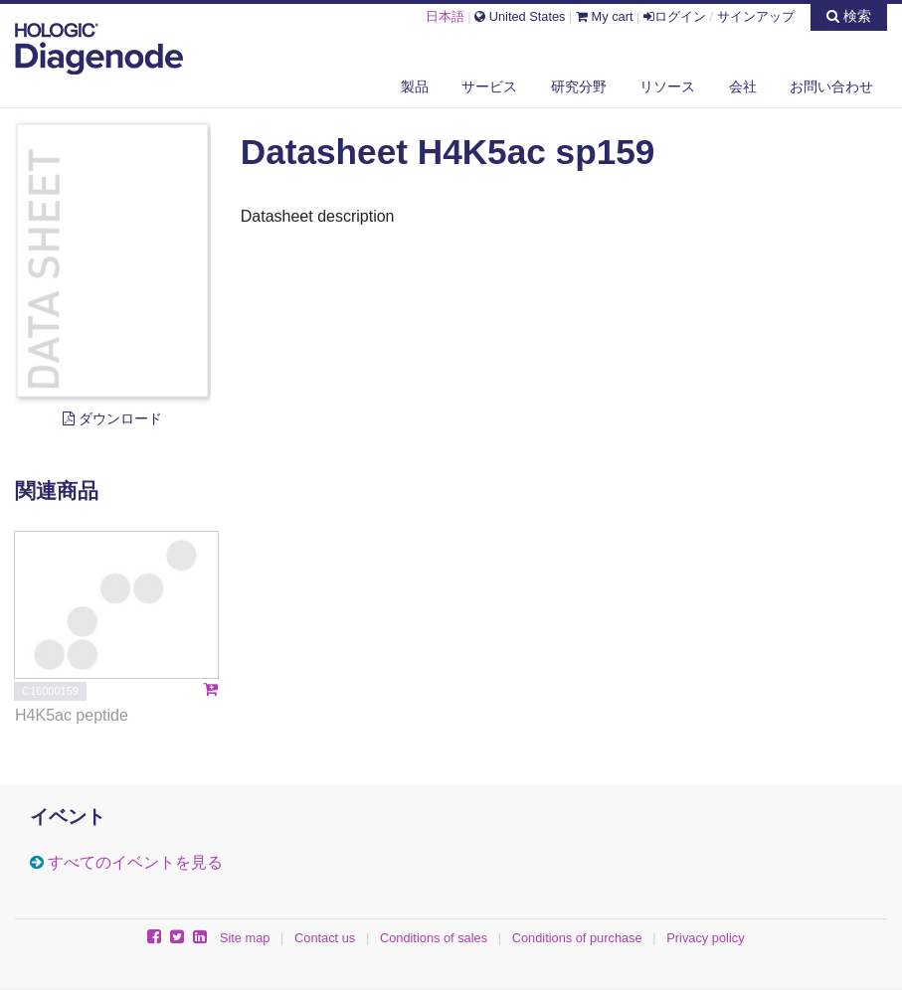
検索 (848, 16)
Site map (245, 937)
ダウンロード (112, 418)
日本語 (445, 16)
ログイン (674, 16)
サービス (489, 86)
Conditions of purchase (577, 937)
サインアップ (756, 16)
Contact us (324, 937)
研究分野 (579, 86)
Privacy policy (705, 937)
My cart (604, 16)
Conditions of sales (433, 937)
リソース (667, 86)
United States (519, 16)
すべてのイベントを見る (135, 862)
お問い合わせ (831, 86)
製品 (415, 86)
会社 (743, 86)
